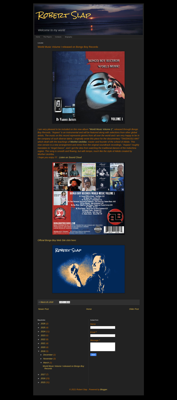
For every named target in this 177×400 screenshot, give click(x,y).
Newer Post (43, 309)
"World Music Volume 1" (101, 129)
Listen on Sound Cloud (70, 157)
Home (38, 37)
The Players (47, 37)
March (46, 363)
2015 (43, 382)
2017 (43, 374)
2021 (43, 343)
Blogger (103, 389)
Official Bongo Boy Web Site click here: (57, 240)
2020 (43, 347)
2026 (43, 324)
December (48, 355)
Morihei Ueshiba (78, 142)
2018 (43, 351)
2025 (43, 327)
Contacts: (58, 37)
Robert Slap (64, 15)
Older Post (134, 309)
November (48, 359)
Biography (68, 37)
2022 (43, 339)
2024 (43, 331)
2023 (43, 335)
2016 (43, 378)
